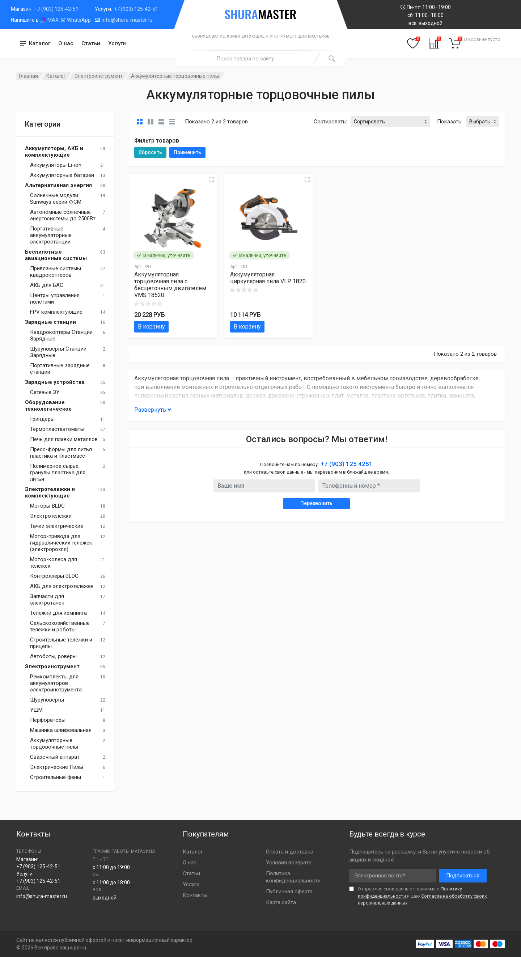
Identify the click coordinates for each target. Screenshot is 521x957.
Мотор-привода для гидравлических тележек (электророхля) (61, 542)
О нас (65, 43)
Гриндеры (42, 419)
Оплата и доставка (289, 851)
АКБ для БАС (46, 285)
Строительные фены (55, 777)
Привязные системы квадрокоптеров (55, 271)
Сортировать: (330, 121)
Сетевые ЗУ (44, 392)
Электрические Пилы (56, 767)
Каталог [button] (39, 43)
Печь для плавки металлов (64, 439)
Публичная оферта (289, 891)
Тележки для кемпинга (58, 613)
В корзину (151, 326)
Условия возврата (289, 862)
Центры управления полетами (55, 298)
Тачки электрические (56, 526)
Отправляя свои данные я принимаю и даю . (422, 896)
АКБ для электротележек (62, 586)
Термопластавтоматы (57, 429)
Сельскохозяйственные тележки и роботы (60, 626)
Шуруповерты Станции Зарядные (58, 352)
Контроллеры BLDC (54, 576)
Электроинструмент (98, 76)
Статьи (90, 43)
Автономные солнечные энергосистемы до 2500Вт (63, 215)
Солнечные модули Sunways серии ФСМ (55, 198)
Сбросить (150, 152)
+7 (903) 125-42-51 (56, 9)
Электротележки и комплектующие (50, 492)
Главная (28, 76)
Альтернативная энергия (58, 185)
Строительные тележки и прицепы (61, 642)
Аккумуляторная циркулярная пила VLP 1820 (268, 278)
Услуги (117, 43)
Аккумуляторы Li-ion (55, 165)
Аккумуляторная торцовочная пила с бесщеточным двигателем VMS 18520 (170, 284)
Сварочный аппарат (55, 757)
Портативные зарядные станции (60, 368)
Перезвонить (316, 503)
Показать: (449, 121)
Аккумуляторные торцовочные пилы (54, 743)
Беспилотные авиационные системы (56, 255)
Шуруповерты (47, 699)
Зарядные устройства (55, 382)
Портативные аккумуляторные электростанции (51, 235)
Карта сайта (281, 902)
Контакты (195, 895)
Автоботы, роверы (53, 656)
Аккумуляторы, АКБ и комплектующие (54, 151)
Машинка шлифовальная (61, 730)
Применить (187, 152)
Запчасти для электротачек (47, 599)
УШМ (36, 710)
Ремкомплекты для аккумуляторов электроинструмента (56, 683)
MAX (53, 19)
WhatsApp (79, 19)
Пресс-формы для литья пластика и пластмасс (61, 452)
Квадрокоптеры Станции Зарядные (61, 335)
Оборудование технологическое (48, 405)
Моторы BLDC (47, 506)
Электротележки (51, 516)
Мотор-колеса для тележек (53, 562)
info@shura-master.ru (127, 19)
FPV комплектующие (56, 312)
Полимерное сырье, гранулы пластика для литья (57, 472)
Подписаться (462, 875)
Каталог (56, 76)
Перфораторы (47, 720)
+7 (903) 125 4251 (347, 463)
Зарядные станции (50, 322)
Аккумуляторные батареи (62, 175)
